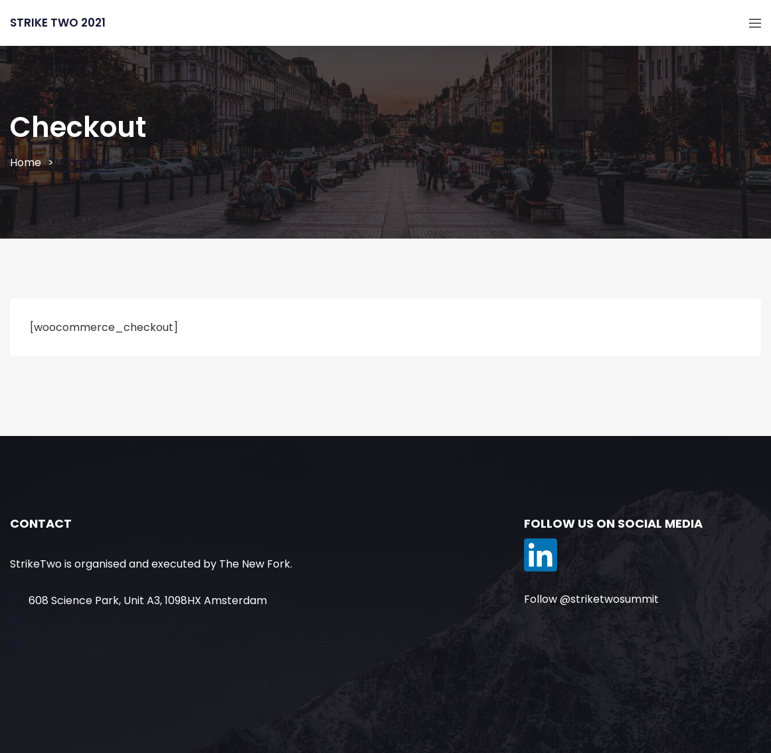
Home (25, 162)
